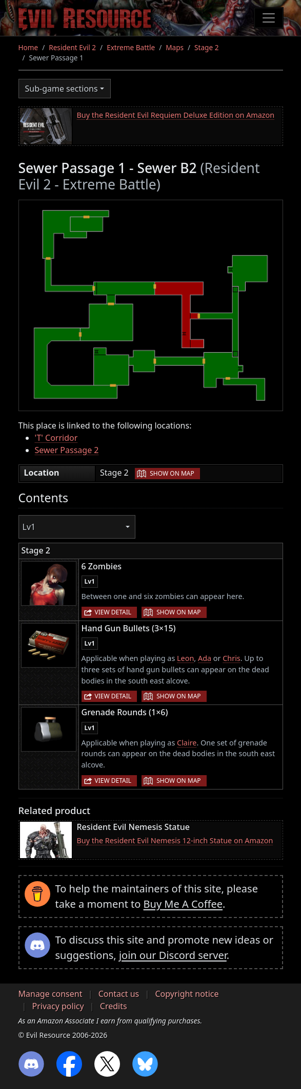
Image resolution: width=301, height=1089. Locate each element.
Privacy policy (58, 1006)
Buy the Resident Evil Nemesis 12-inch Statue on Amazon (175, 840)
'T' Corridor (56, 437)
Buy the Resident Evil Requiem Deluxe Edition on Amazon (176, 115)
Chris (231, 658)
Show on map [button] (172, 473)
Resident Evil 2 (72, 47)
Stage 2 (206, 47)
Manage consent (50, 993)
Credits (113, 1006)
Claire (186, 743)
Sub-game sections (61, 88)
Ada (204, 658)
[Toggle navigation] (268, 18)
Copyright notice (186, 993)
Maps (175, 47)
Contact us (118, 993)
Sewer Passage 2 (67, 450)
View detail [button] (113, 612)
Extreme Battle (131, 47)
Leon (185, 658)
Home (28, 47)
